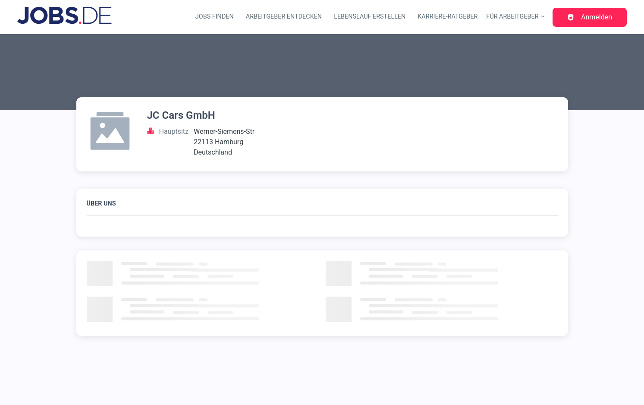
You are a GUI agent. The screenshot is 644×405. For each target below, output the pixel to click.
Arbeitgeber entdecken (284, 16)
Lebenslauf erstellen (369, 16)
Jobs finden (214, 16)
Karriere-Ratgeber (448, 16)
